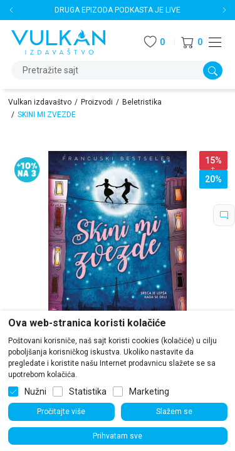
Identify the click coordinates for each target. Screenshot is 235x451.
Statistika (88, 391)
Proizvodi (97, 102)
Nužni (35, 391)
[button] (191, 42)
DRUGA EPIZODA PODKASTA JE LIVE (117, 10)
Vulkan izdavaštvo (39, 102)
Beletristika (142, 102)
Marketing (149, 391)
